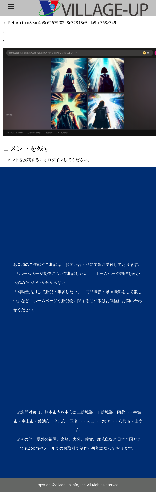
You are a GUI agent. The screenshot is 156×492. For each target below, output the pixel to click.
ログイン (55, 159)
